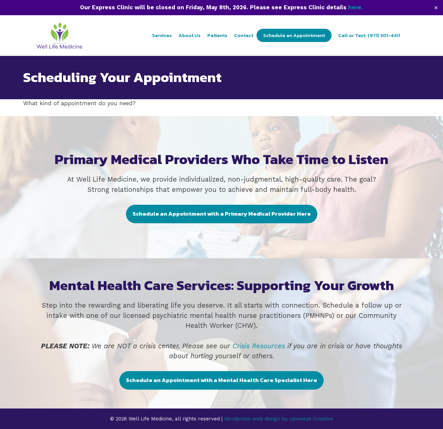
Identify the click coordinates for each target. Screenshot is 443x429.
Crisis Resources (258, 346)
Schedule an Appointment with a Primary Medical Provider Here (222, 213)
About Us (190, 35)
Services (162, 35)
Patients (217, 35)
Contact (243, 35)
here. (355, 7)
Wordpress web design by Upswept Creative (278, 419)
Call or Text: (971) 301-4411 (369, 35)
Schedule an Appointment (294, 35)
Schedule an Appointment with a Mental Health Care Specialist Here (221, 380)
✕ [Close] (436, 7)
